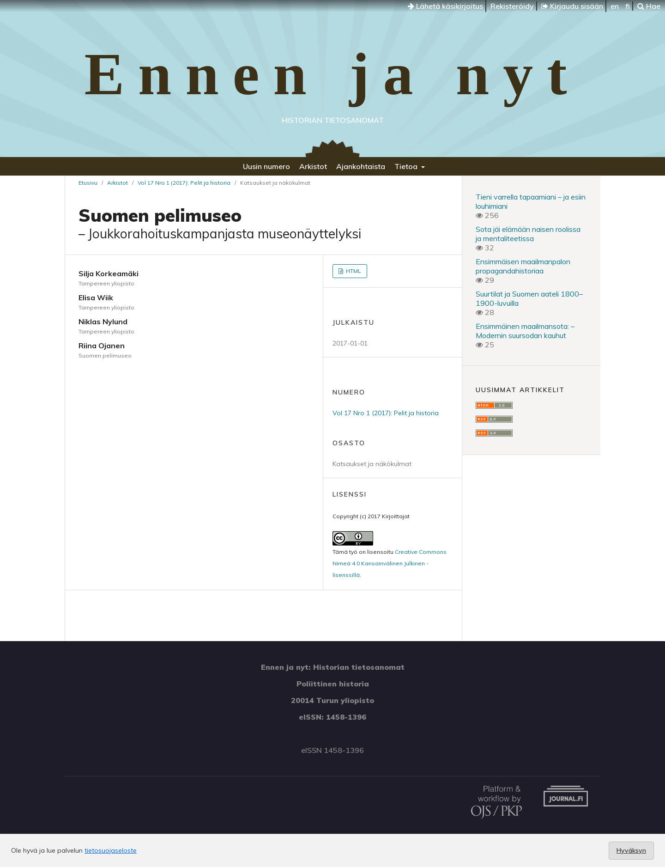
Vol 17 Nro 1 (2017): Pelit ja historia (184, 182)
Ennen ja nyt (332, 74)
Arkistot (313, 166)
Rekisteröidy (512, 6)
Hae (648, 6)
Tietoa (406, 166)
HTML (353, 270)
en (615, 6)
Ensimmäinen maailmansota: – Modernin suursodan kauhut (525, 330)
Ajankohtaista (360, 166)
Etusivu (88, 182)
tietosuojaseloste (111, 850)
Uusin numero (266, 166)
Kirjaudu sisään (572, 6)
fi (627, 6)
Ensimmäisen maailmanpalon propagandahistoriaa (523, 266)
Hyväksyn (631, 850)
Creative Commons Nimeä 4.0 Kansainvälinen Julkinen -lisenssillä (389, 563)
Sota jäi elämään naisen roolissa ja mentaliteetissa (528, 233)
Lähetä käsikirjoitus (445, 6)
